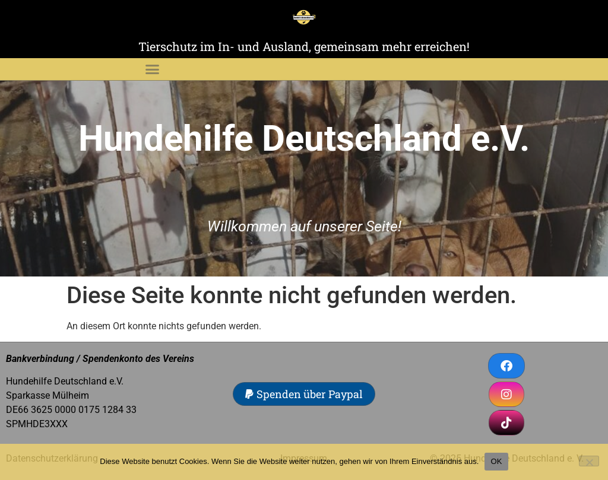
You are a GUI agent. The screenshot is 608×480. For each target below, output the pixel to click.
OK (496, 461)
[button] (152, 69)
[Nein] (589, 461)
